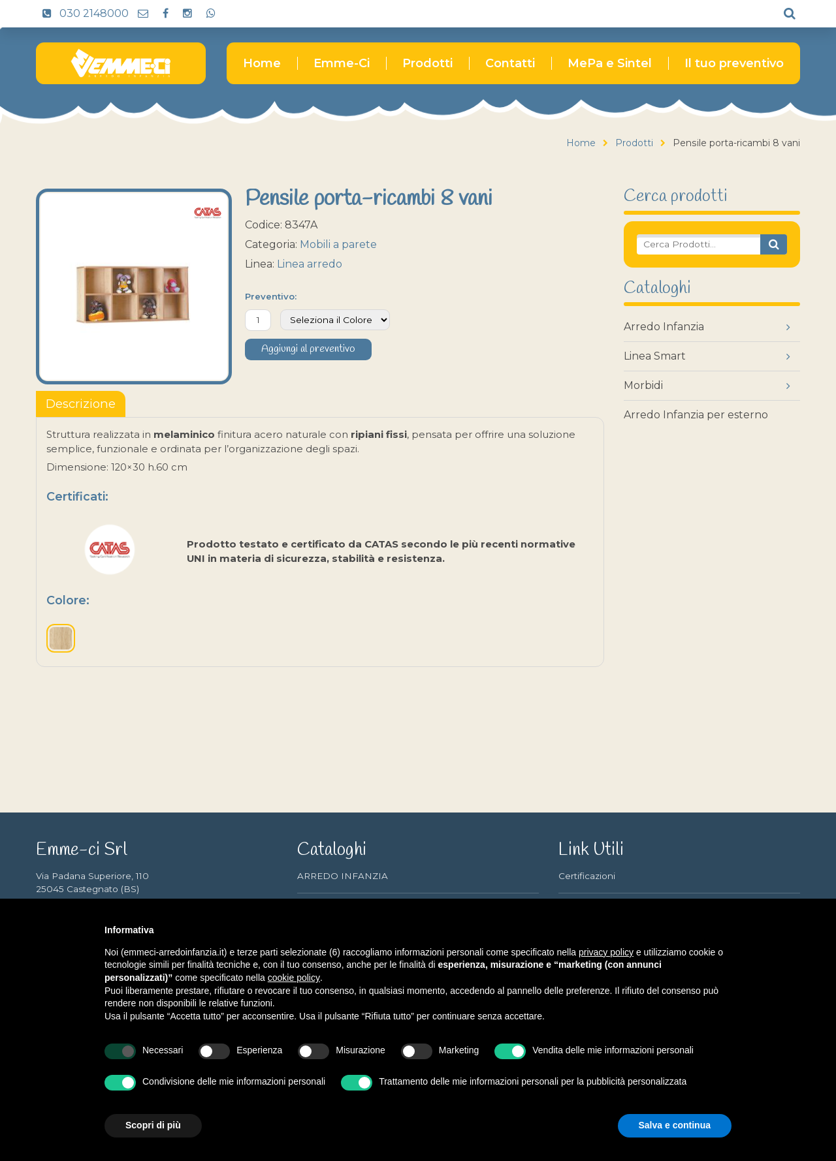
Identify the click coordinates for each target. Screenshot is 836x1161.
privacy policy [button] (606, 952)
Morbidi (643, 385)
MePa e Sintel (610, 63)
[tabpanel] (320, 542)
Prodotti (427, 63)
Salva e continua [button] (675, 1125)
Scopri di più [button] (153, 1125)
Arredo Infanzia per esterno (696, 415)
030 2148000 (82, 13)
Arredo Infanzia (664, 326)
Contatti (510, 63)
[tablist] (80, 404)
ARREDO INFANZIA (342, 876)
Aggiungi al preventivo (308, 349)
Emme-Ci (342, 63)
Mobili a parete (338, 244)
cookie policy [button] (294, 977)
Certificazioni (586, 876)
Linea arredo (309, 264)
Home (262, 63)
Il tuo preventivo (734, 63)
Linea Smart (655, 356)
